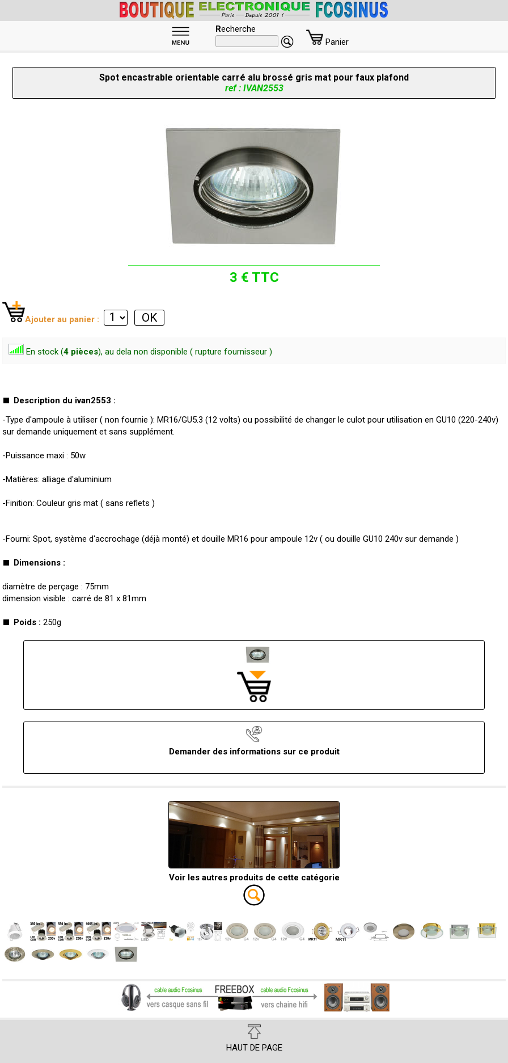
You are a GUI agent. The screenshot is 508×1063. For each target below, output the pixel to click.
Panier (327, 42)
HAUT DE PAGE (254, 1038)
